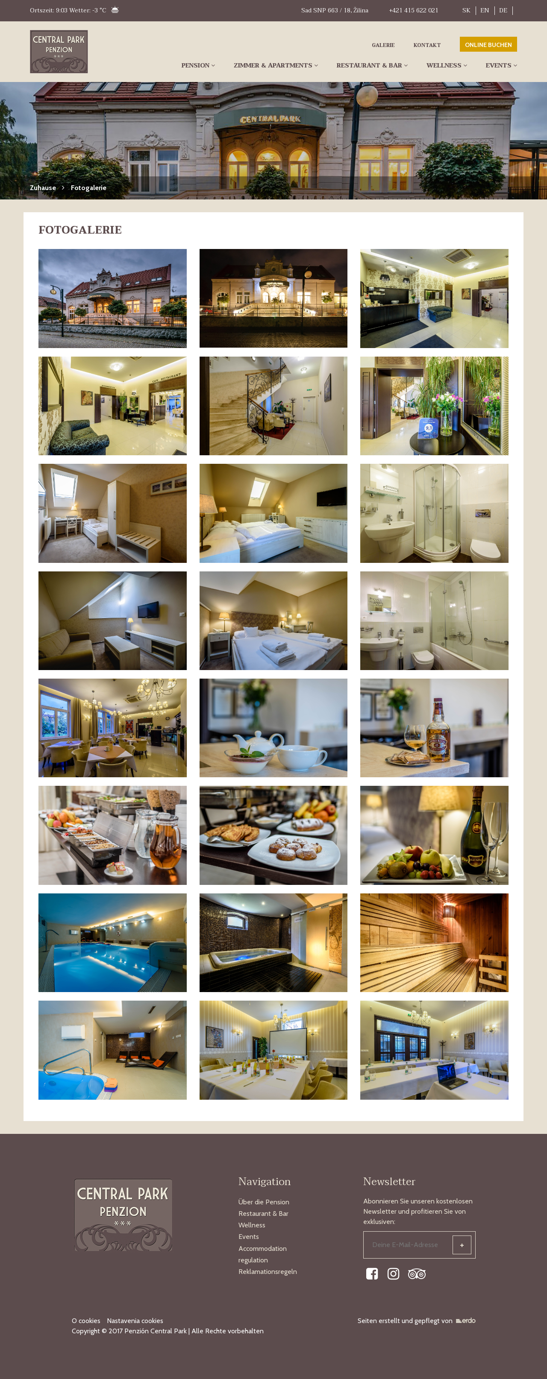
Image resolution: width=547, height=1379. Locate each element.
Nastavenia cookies (135, 1321)
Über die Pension (263, 1202)
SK (466, 10)
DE (503, 10)
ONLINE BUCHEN (488, 45)
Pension (195, 65)
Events (499, 65)
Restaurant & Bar (369, 65)
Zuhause (43, 188)
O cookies (86, 1321)
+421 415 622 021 (413, 10)
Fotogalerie (88, 188)
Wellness (444, 65)
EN (484, 10)
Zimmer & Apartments (273, 65)
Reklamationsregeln (267, 1272)
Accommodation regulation (262, 1254)
